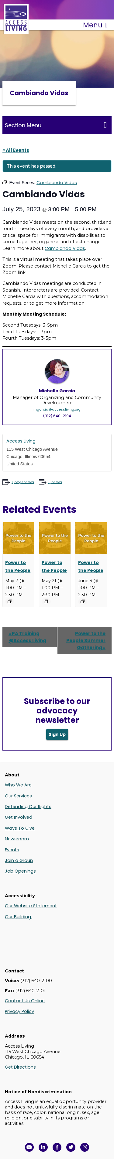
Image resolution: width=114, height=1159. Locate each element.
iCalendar (56, 482)
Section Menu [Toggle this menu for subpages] (56, 125)
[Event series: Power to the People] (10, 601)
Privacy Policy (19, 1011)
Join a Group (19, 860)
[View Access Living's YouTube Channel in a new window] (29, 1147)
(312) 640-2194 (57, 415)
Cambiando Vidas (65, 248)
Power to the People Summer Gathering (85, 640)
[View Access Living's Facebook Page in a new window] (57, 1147)
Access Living (21, 441)
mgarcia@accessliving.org (57, 409)
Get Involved (18, 817)
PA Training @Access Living (27, 637)
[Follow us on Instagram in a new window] (84, 1147)
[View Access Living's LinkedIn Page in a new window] (43, 1147)
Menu (95, 25)
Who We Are (18, 785)
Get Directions (20, 1067)
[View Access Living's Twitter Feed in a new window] (70, 1147)
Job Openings (20, 871)
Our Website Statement (31, 906)
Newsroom (17, 839)
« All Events (15, 150)
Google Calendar (24, 482)
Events (12, 850)
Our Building (18, 917)
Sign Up (57, 734)
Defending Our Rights (28, 807)
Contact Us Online (25, 1001)
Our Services (18, 796)
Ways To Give (20, 828)
